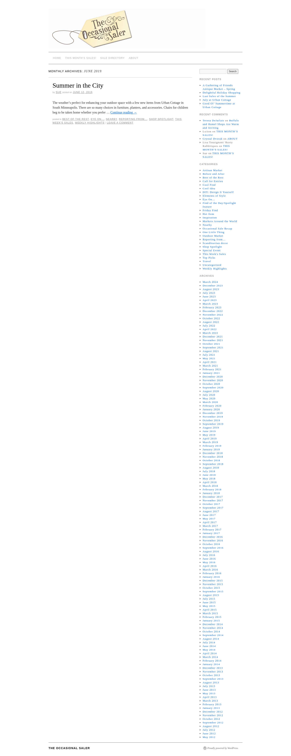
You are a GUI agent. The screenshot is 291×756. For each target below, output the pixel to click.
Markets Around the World (220, 221)
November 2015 (213, 584)
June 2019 (209, 431)
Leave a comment (120, 122)
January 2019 (211, 449)
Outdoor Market (213, 235)
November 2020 (213, 380)
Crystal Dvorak (212, 138)
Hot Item (208, 213)
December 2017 (213, 496)
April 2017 (210, 522)
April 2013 (210, 697)
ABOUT (133, 58)
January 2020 (211, 409)
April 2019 (210, 438)
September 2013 (213, 678)
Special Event (212, 250)
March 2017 (210, 525)
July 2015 (209, 598)
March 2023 (210, 303)
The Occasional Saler (69, 748)
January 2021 (211, 372)
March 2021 (210, 365)
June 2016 (209, 558)
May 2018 (209, 478)
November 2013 (213, 671)
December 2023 (213, 285)
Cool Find (209, 184)
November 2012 (213, 715)
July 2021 (209, 354)
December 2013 (213, 667)
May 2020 (209, 398)
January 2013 (211, 707)
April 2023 (210, 300)
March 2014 (210, 656)
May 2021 (209, 358)
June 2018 (209, 474)
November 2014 (213, 627)
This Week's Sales (214, 254)
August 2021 (211, 351)
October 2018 (211, 460)
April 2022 (210, 329)
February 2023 (212, 307)
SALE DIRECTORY (112, 58)
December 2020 (213, 376)
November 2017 (213, 500)
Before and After (214, 173)
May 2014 (209, 649)
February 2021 (212, 369)
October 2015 (211, 587)
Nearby (111, 119)
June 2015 (209, 602)
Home (57, 58)
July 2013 (209, 686)
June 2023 (209, 296)
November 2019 (213, 416)
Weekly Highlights (89, 122)
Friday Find (210, 210)
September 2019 (213, 423)
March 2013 (210, 700)
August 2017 (211, 511)
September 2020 (213, 387)
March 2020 (210, 402)
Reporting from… (214, 239)
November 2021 (213, 340)
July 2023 (209, 292)
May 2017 (209, 518)
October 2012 (211, 718)
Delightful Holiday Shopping (221, 92)
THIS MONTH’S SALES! (80, 58)
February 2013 (212, 704)
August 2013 (211, 682)
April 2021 (210, 362)
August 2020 (211, 391)
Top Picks (209, 257)
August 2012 (211, 726)
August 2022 (211, 321)
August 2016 (211, 551)
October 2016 (211, 544)
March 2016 (210, 569)
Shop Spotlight (161, 119)
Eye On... (97, 119)
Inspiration (210, 217)
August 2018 (211, 467)
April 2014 (210, 653)
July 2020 (209, 394)
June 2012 (209, 733)
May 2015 (209, 606)
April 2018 (210, 482)
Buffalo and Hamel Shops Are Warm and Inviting (221, 124)
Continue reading (124, 112)
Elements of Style (214, 195)
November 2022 (213, 314)
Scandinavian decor (215, 243)
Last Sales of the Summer (219, 96)
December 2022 (213, 311)
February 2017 (212, 529)
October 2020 (211, 383)
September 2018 (213, 463)
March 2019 (210, 442)
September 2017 (213, 507)
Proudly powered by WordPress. (222, 748)
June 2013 (209, 689)
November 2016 (213, 540)
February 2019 (212, 445)
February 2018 (212, 489)
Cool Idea (209, 188)
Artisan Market (212, 170)
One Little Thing (214, 232)
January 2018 (211, 493)
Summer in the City (78, 85)
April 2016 (210, 565)
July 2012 (209, 729)
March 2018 (210, 485)
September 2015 (213, 591)
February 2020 (212, 405)
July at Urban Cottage (217, 99)
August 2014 (211, 638)
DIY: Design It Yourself (218, 192)
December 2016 (213, 536)
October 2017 (211, 504)
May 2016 (209, 562)
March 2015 (210, 613)
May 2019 (209, 434)
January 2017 (211, 533)
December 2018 (213, 453)
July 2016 (209, 555)
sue (58, 92)
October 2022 (211, 318)
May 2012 (209, 737)
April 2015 (210, 609)
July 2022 (209, 325)
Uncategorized (212, 264)
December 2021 (213, 336)
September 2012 (213, 722)
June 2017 (209, 514)
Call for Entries (213, 181)
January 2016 (211, 576)
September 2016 (213, 547)
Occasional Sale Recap (217, 228)
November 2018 (213, 456)
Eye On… (209, 199)
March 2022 (210, 332)
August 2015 (211, 595)
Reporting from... (133, 119)
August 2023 (211, 289)
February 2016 (212, 573)
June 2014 (209, 646)
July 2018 (209, 471)
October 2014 (211, 631)
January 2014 (211, 664)
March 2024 (210, 281)
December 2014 (213, 624)
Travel (207, 261)
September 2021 (213, 347)
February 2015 (212, 616)
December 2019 (213, 413)
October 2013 (211, 675)
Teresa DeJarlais (213, 120)
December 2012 (213, 711)
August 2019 (211, 427)
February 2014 (212, 660)
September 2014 (213, 635)
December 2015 (213, 580)
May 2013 (209, 693)
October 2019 (211, 420)
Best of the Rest (75, 119)
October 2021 (211, 343)
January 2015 (211, 620)
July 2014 (209, 642)
